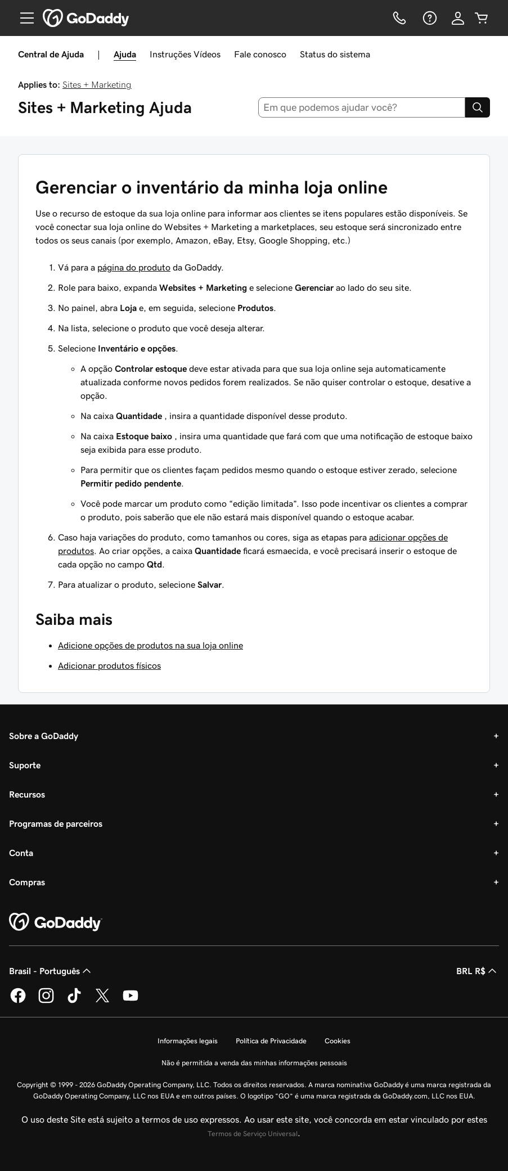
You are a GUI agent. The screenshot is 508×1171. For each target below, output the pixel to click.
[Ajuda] (429, 18)
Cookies (337, 1040)
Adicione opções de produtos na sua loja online (150, 645)
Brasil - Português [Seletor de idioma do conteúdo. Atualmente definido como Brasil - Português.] (51, 971)
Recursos (27, 794)
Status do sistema (335, 53)
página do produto (133, 267)
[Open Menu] (22, 17)
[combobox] (361, 107)
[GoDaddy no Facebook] (18, 1001)
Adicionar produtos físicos (109, 665)
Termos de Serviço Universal (253, 1133)
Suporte (25, 764)
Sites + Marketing (97, 84)
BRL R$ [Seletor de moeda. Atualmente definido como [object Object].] (477, 971)
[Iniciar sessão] (458, 18)
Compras (27, 881)
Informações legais (188, 1040)
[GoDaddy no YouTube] (131, 1001)
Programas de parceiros (55, 823)
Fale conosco (260, 53)
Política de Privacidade (271, 1040)
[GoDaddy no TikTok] (74, 1001)
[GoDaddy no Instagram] (46, 1001)
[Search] (477, 107)
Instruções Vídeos (185, 53)
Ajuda (125, 53)
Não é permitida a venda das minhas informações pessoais (254, 1062)
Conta (21, 852)
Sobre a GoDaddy (43, 735)
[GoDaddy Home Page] (55, 922)
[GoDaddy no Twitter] (102, 1001)
